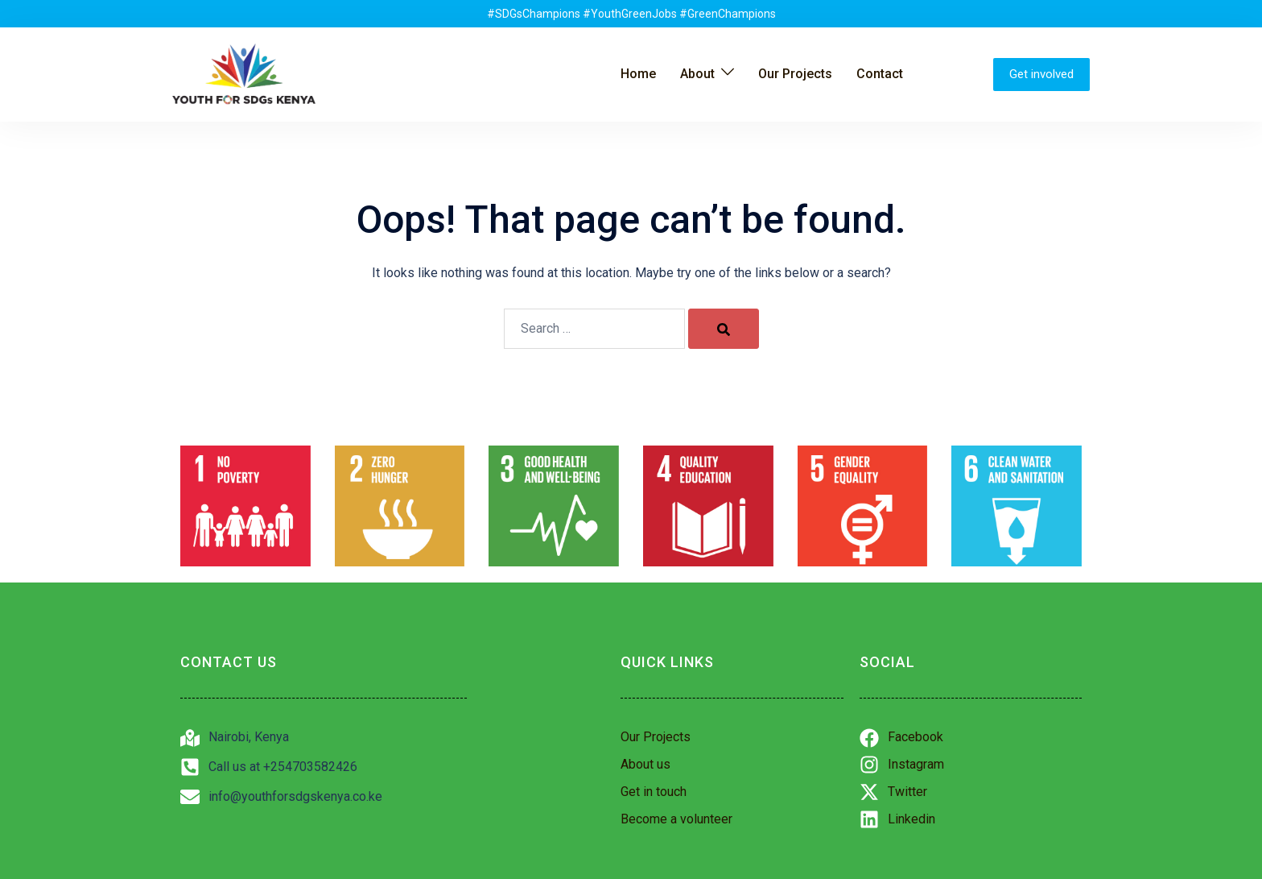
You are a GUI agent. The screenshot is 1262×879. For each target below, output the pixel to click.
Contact (879, 73)
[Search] (723, 329)
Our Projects (795, 73)
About (697, 73)
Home (638, 73)
